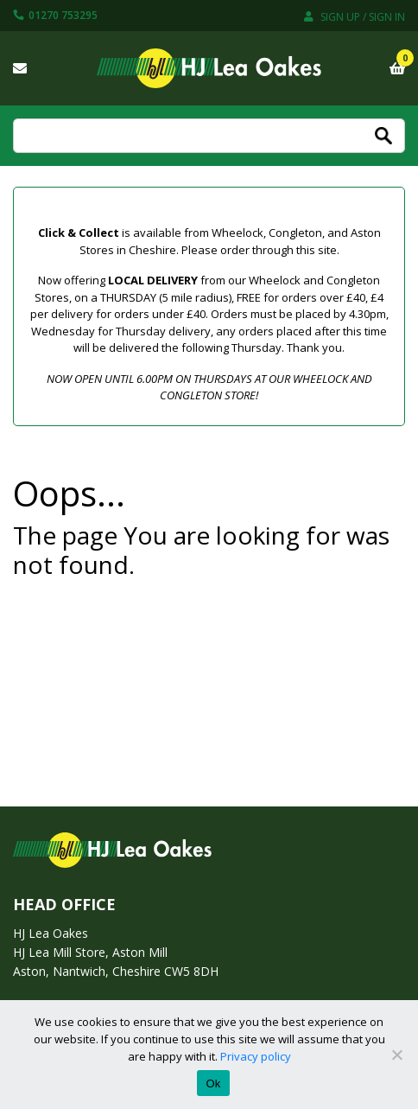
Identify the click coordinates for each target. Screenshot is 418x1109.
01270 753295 (55, 15)
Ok (213, 1083)
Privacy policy (255, 1056)
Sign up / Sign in (354, 17)
